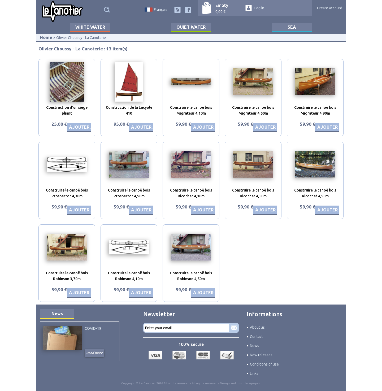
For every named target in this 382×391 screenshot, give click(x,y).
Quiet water (191, 27)
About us (257, 327)
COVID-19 (93, 328)
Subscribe (234, 328)
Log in (259, 8)
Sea (292, 27)
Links (254, 373)
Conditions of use (264, 364)
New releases (261, 355)
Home (46, 37)
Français (160, 9)
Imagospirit (253, 383)
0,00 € (220, 12)
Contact (256, 336)
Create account (329, 8)
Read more (94, 353)
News (57, 313)
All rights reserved (205, 383)
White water (90, 27)
